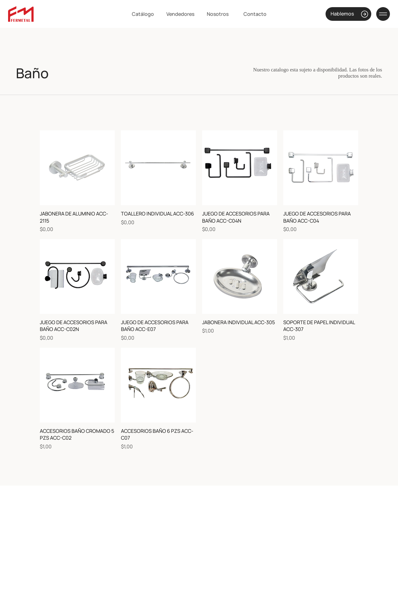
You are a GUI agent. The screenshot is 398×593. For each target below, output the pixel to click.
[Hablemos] (348, 14)
